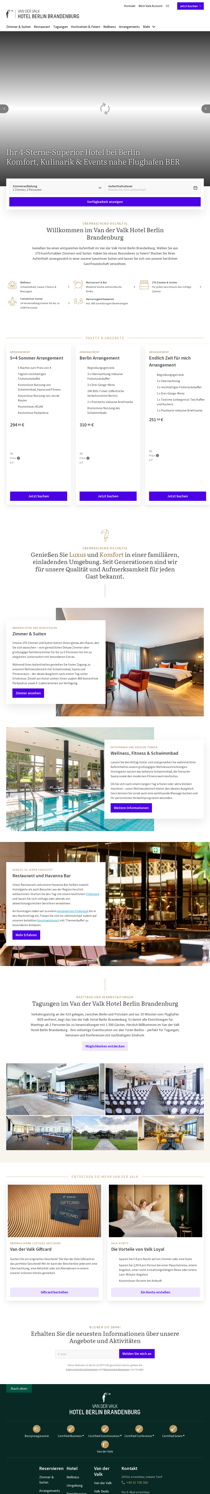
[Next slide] (205, 108)
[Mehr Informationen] (18, 458)
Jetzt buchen (190, 6)
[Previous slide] (4, 108)
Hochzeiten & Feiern (85, 26)
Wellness (109, 26)
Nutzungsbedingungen (116, 1369)
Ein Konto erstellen (155, 1292)
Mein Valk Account (151, 6)
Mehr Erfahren (26, 935)
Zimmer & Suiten (18, 26)
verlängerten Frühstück (72, 911)
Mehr (149, 26)
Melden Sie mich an (136, 1353)
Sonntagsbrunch (48, 920)
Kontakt (129, 6)
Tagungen (60, 26)
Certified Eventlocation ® (105, 1431)
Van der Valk (105, 1447)
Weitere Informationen (131, 808)
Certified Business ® (71, 1431)
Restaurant (42, 26)
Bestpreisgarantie (37, 1431)
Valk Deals (101, 1491)
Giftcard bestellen (54, 1292)
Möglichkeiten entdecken (105, 1046)
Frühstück (92, 894)
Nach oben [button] (19, 1388)
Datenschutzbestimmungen (82, 1369)
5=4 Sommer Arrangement (36, 358)
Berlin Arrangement (100, 358)
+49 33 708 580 (134, 1482)
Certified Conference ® (139, 1431)
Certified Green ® (173, 1431)
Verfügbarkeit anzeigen (105, 201)
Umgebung (75, 1485)
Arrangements (129, 26)
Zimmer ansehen (28, 693)
